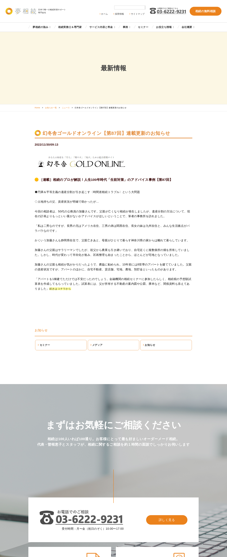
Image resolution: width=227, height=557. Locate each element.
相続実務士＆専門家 (70, 27)
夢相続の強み (40, 27)
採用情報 (119, 14)
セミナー (143, 27)
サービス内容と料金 (101, 27)
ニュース (66, 108)
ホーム (104, 14)
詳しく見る (167, 520)
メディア (97, 345)
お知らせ (41, 330)
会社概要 (187, 27)
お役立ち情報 (164, 27)
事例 (125, 27)
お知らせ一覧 (51, 108)
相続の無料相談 (205, 11)
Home (37, 108)
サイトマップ (138, 14)
